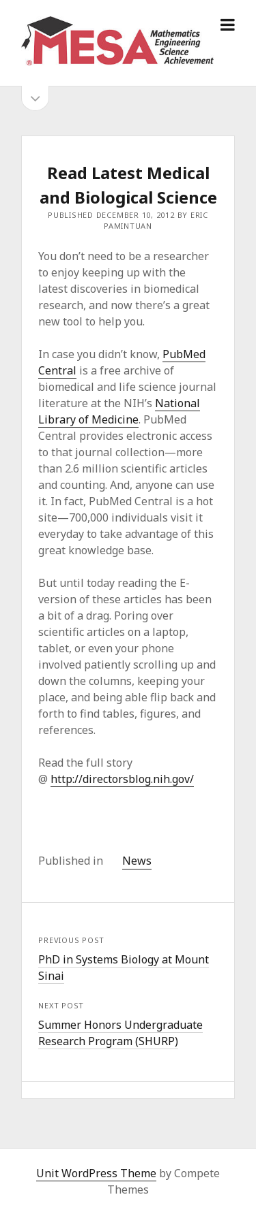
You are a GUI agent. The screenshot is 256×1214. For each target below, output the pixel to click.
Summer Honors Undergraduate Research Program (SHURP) (120, 1033)
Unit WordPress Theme (96, 1173)
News (137, 860)
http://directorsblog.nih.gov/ (122, 778)
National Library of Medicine (119, 411)
